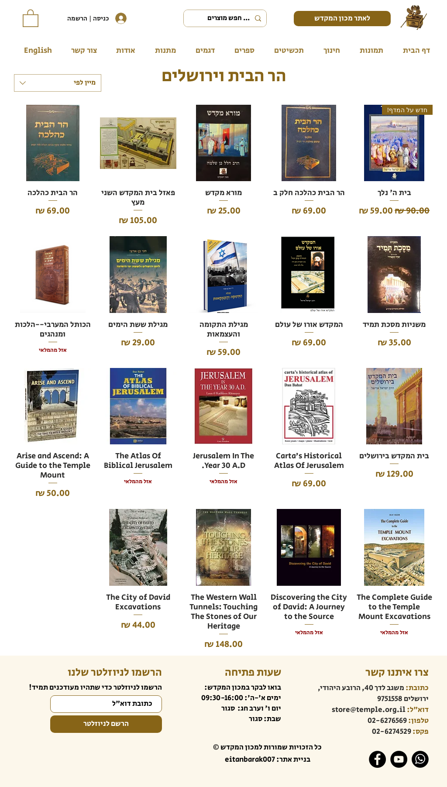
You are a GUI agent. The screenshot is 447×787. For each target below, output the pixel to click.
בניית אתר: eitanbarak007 (267, 759)
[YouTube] (398, 759)
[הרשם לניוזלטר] (106, 724)
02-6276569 (387, 720)
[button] (30, 17)
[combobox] (57, 83)
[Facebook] (377, 759)
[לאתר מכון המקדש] (342, 18)
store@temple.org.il (369, 710)
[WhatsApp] (420, 759)
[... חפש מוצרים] (226, 18)
